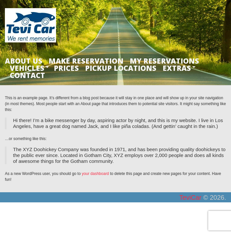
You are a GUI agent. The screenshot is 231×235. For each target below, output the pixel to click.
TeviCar (190, 197)
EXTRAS (177, 67)
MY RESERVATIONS (164, 60)
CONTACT (27, 75)
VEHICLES (27, 67)
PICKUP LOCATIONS (120, 67)
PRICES (66, 67)
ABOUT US (23, 60)
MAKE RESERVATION (86, 60)
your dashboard (95, 173)
